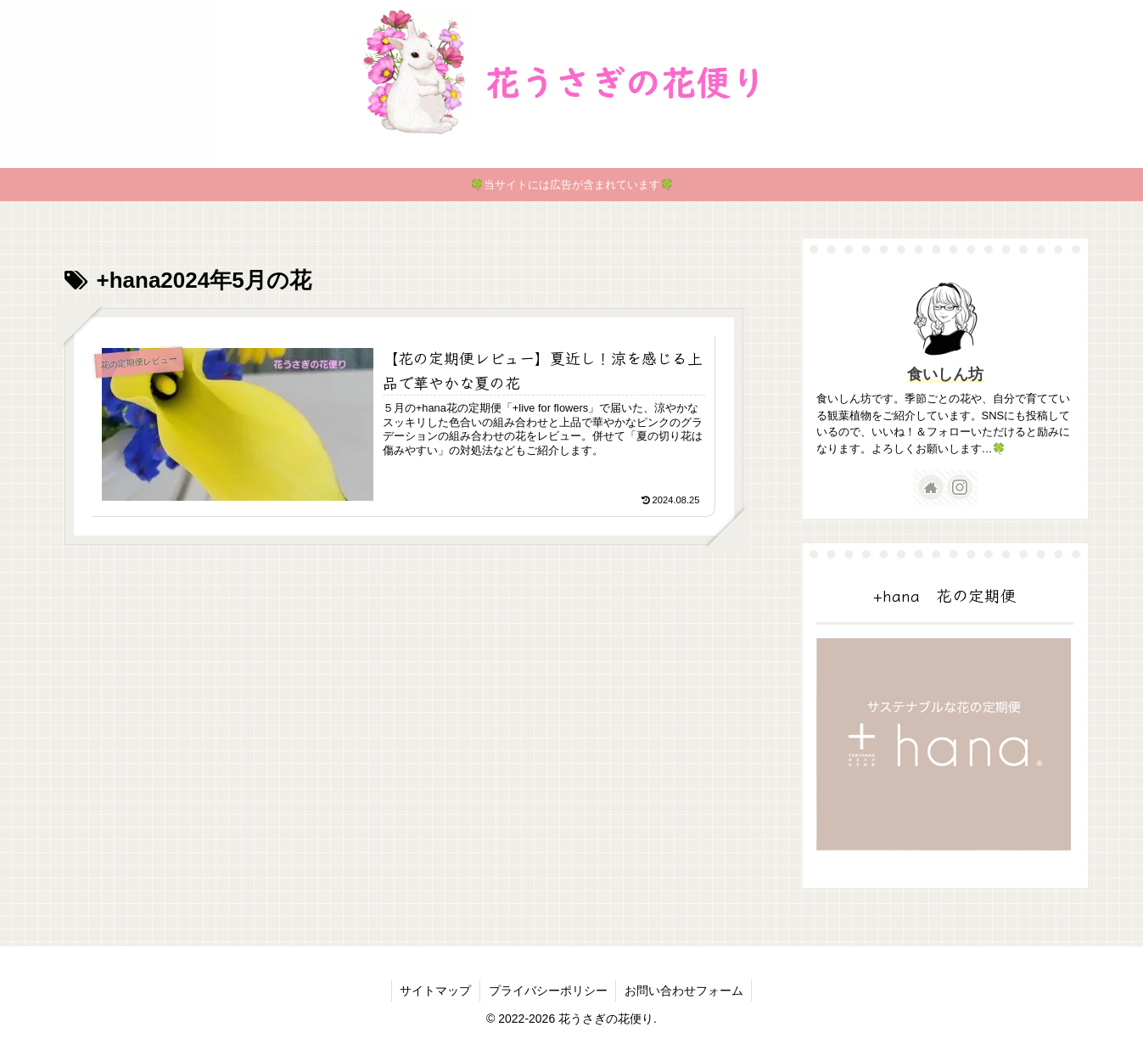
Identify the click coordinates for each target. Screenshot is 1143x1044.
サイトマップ (435, 990)
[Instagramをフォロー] (960, 487)
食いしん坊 (945, 374)
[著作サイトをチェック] (931, 487)
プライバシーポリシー (548, 990)
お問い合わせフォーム (684, 990)
